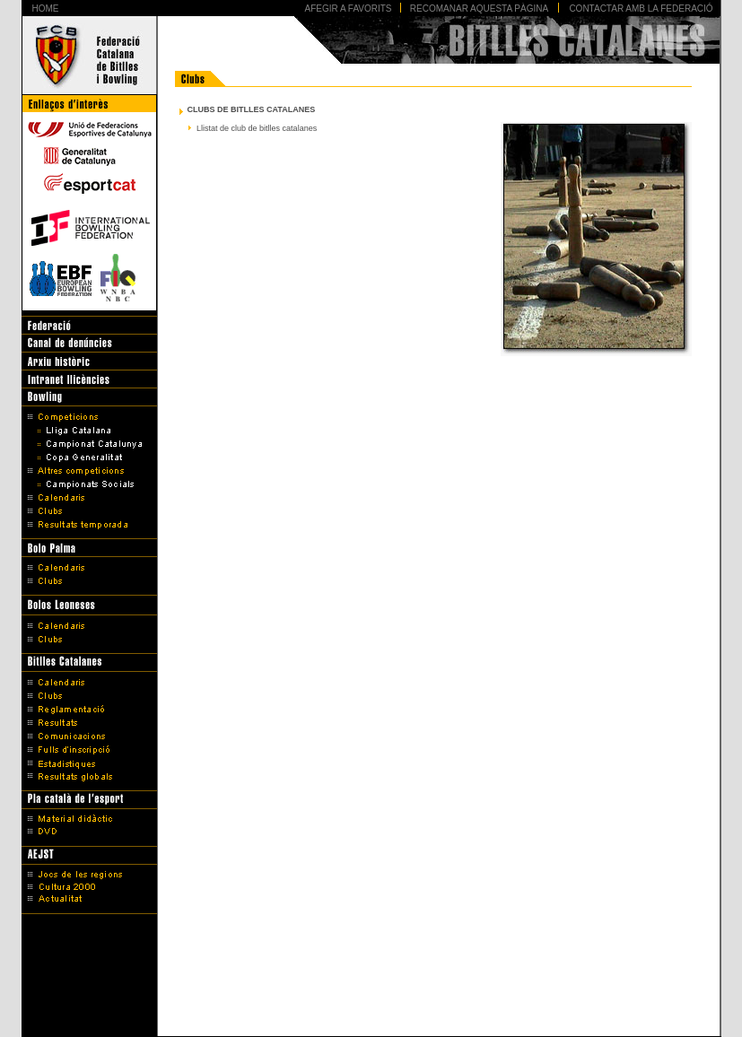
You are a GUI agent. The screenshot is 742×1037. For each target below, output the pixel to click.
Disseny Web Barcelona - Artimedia (371, 1018)
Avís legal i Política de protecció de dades (371, 994)
